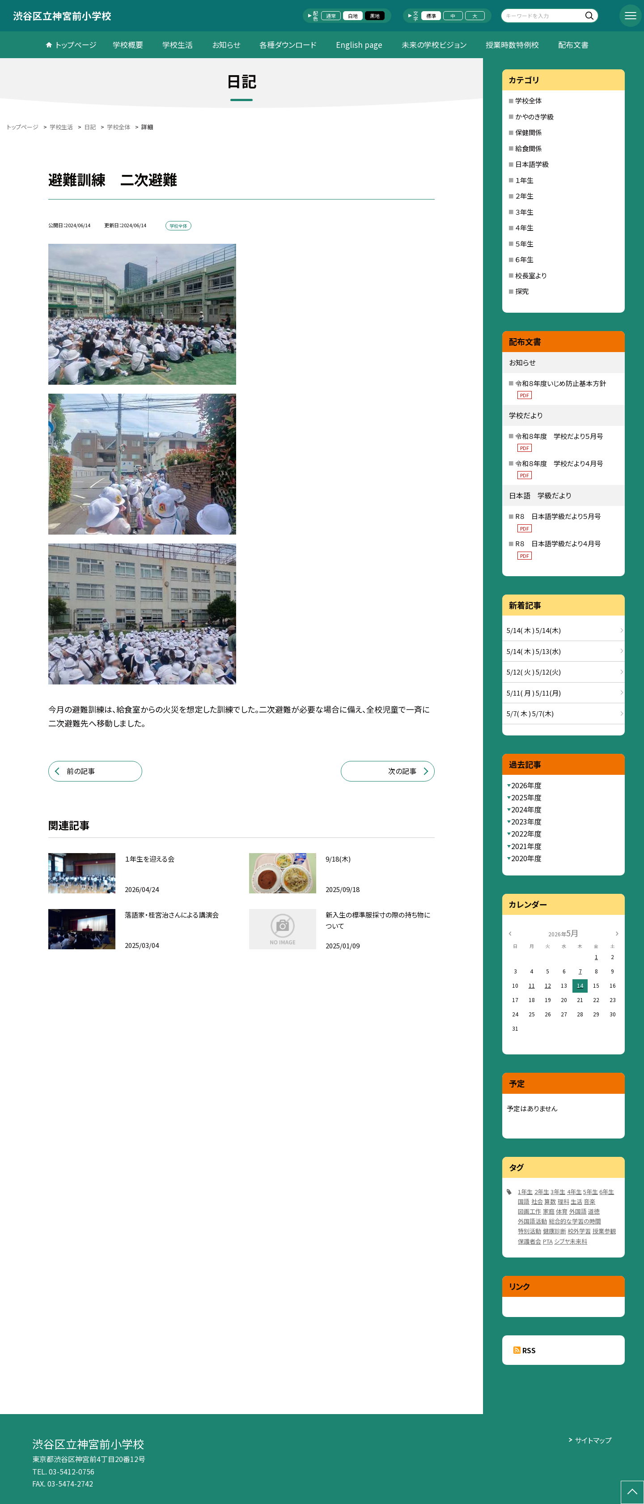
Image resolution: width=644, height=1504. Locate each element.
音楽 (589, 1201)
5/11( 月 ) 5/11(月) (534, 692)
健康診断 (554, 1231)
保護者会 (529, 1241)
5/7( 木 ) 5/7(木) (530, 713)
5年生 (590, 1191)
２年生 (524, 195)
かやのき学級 (534, 116)
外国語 (578, 1211)
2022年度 (526, 833)
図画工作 (529, 1211)
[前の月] (509, 932)
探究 (522, 291)
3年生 (558, 1191)
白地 (353, 15)
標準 (431, 15)
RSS (529, 1350)
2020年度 (526, 858)
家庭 (549, 1211)
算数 (550, 1201)
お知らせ (226, 44)
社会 (537, 1201)
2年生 (541, 1191)
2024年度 (526, 809)
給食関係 (528, 148)
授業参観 (604, 1231)
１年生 (524, 180)
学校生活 (177, 44)
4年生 (574, 1191)
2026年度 (526, 785)
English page (359, 44)
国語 (524, 1201)
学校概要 (128, 44)
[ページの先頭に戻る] (632, 1492)
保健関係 (528, 132)
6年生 (606, 1191)
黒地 (375, 15)
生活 (576, 1201)
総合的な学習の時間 (575, 1221)
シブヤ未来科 (570, 1241)
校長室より (531, 275)
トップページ (76, 44)
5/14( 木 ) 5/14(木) (534, 630)
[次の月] (617, 932)
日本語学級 (532, 164)
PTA (548, 1241)
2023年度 (526, 821)
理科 (563, 1201)
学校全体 (528, 100)
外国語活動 (532, 1221)
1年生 (525, 1191)
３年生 (524, 212)
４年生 (524, 227)
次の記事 (402, 770)
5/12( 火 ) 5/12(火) (534, 671)
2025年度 (526, 797)
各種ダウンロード (287, 44)
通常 (331, 15)
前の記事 (81, 770)
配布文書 (573, 44)
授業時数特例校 (512, 44)
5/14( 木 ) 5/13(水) (534, 651)
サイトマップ (593, 1440)
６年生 (524, 259)
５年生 (524, 243)
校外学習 (579, 1231)
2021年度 (526, 846)
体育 (562, 1211)
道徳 (594, 1211)
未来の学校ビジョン (434, 44)
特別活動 (529, 1231)
